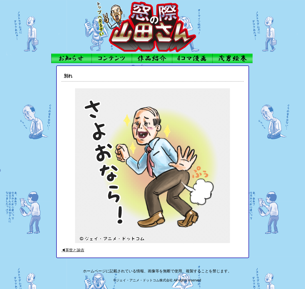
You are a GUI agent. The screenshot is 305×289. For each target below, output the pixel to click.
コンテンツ (112, 58)
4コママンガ (192, 58)
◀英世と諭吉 (72, 250)
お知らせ (71, 58)
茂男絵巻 (232, 58)
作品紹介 (152, 58)
